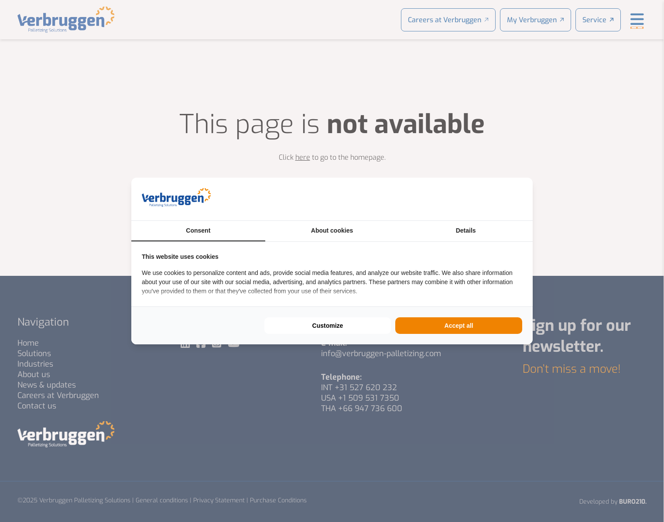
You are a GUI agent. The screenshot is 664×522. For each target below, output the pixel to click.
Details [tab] (466, 230)
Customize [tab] (327, 325)
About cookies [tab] (332, 230)
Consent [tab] (198, 230)
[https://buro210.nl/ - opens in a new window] (489, 199)
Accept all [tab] (459, 325)
